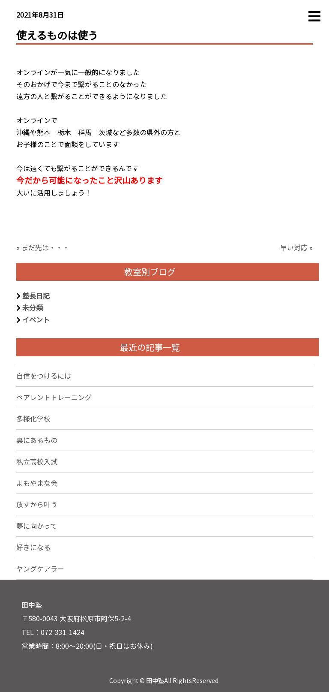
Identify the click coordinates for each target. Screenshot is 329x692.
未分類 (32, 307)
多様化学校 (33, 418)
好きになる (33, 547)
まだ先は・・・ (45, 247)
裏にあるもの (36, 440)
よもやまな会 (36, 483)
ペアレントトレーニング (54, 397)
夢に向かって (36, 526)
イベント (36, 319)
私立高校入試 (36, 461)
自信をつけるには (43, 375)
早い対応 (294, 247)
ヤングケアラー (40, 568)
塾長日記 (36, 295)
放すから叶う (36, 504)
